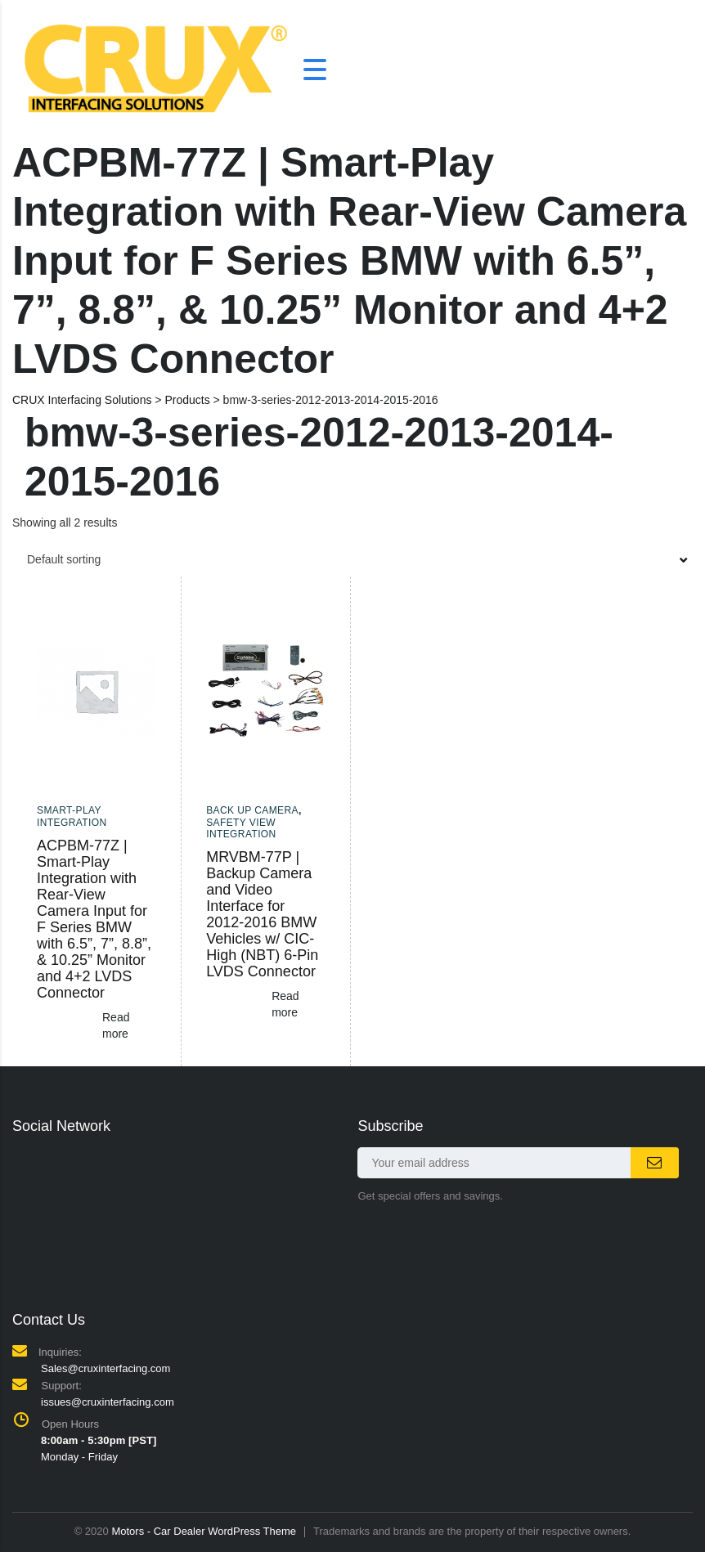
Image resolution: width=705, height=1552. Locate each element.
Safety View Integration (241, 828)
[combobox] (352, 559)
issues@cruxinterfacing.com (107, 1402)
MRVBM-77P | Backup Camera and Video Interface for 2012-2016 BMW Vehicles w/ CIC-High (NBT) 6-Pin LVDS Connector (262, 914)
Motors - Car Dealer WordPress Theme (203, 1531)
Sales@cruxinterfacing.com (105, 1368)
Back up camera (252, 810)
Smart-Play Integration (72, 816)
